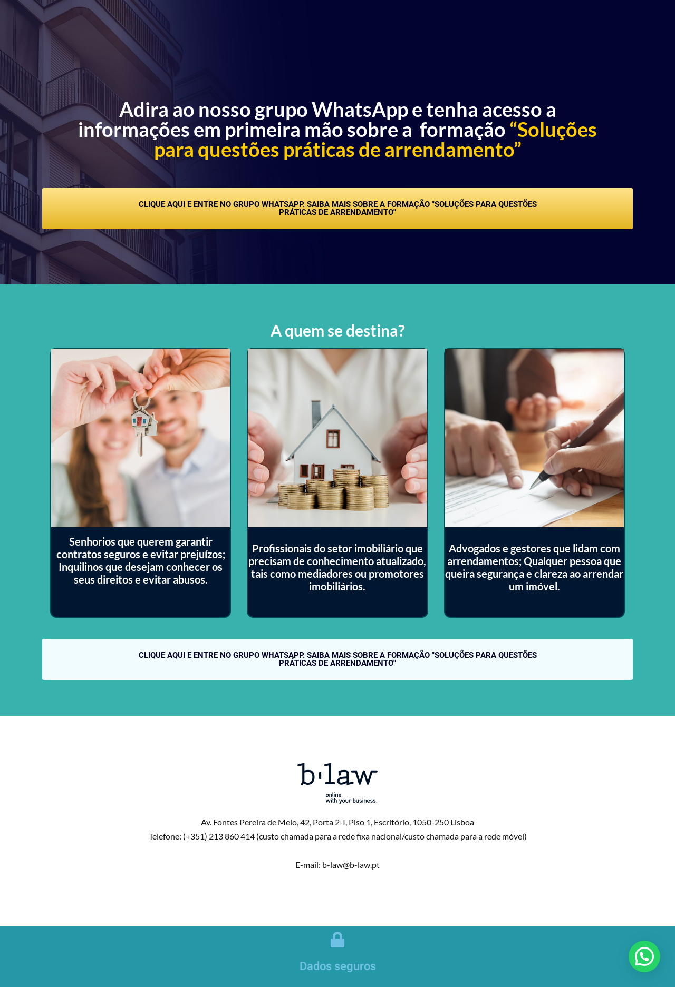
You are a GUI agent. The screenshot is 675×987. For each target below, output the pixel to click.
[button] (644, 956)
